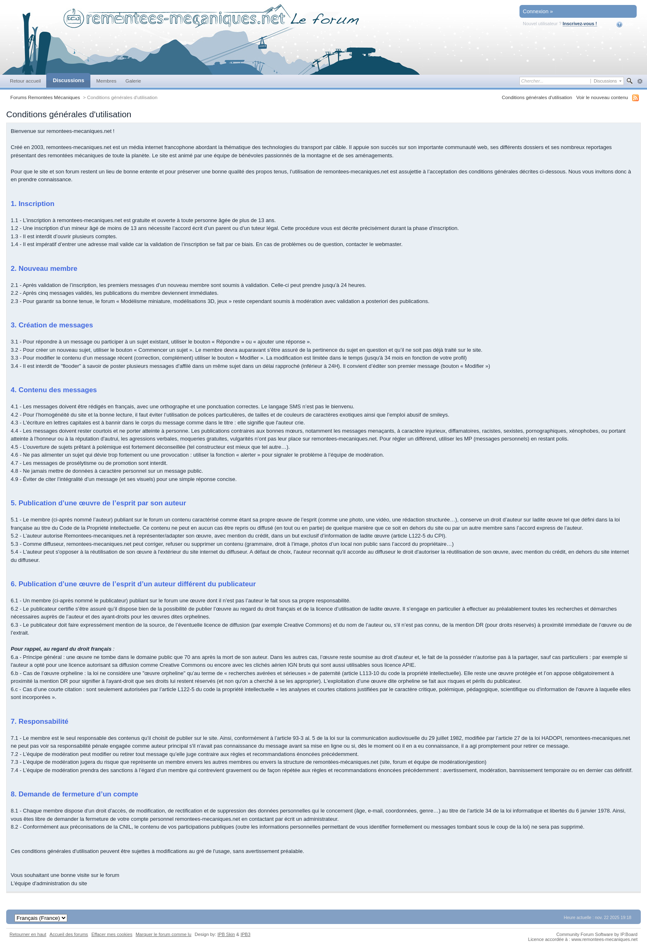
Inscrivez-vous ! (580, 23)
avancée (640, 81)
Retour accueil (25, 80)
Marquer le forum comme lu (163, 934)
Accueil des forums (69, 934)
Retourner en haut (27, 934)
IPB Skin (226, 934)
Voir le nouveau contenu (602, 97)
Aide (625, 24)
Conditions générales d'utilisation (537, 97)
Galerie (133, 80)
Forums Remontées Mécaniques (45, 97)
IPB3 (245, 934)
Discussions (68, 80)
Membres (106, 80)
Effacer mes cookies (111, 934)
